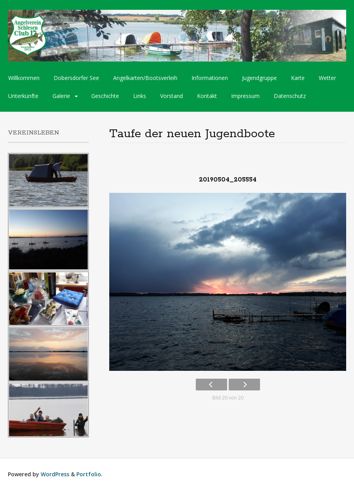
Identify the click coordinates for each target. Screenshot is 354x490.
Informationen (209, 78)
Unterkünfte (23, 96)
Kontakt (207, 96)
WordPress (55, 474)
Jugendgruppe (259, 78)
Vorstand (171, 96)
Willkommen (24, 78)
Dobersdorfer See (76, 78)
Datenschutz (290, 96)
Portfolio (88, 474)
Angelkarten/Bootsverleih (145, 78)
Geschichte (105, 96)
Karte (298, 78)
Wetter (327, 78)
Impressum (245, 96)
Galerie (61, 96)
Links (139, 96)
